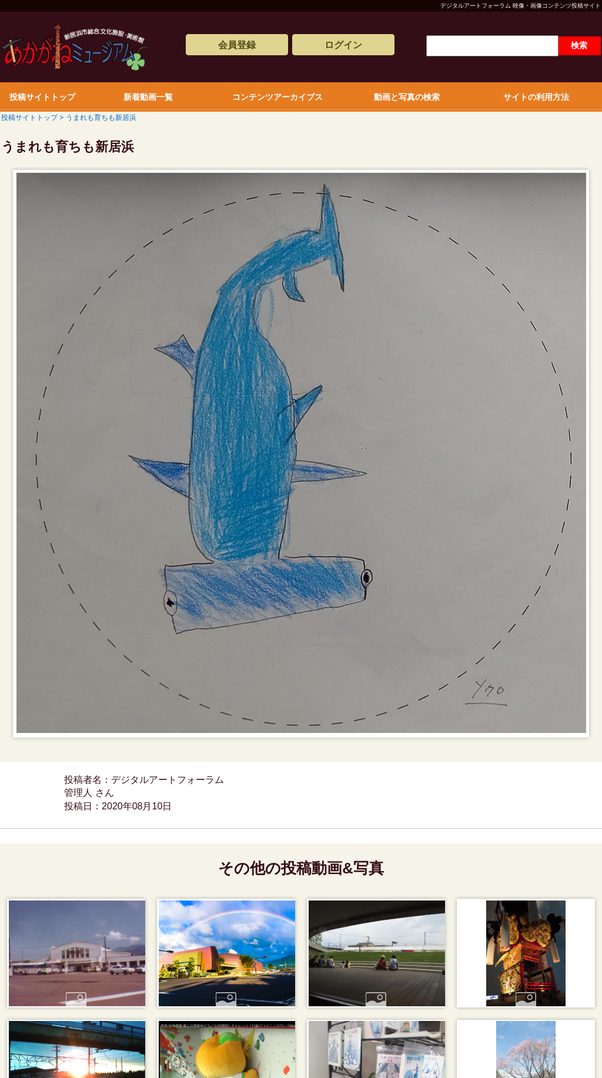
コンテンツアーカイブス (277, 97)
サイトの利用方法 (536, 97)
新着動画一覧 (148, 97)
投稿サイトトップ (42, 97)
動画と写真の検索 (407, 97)
